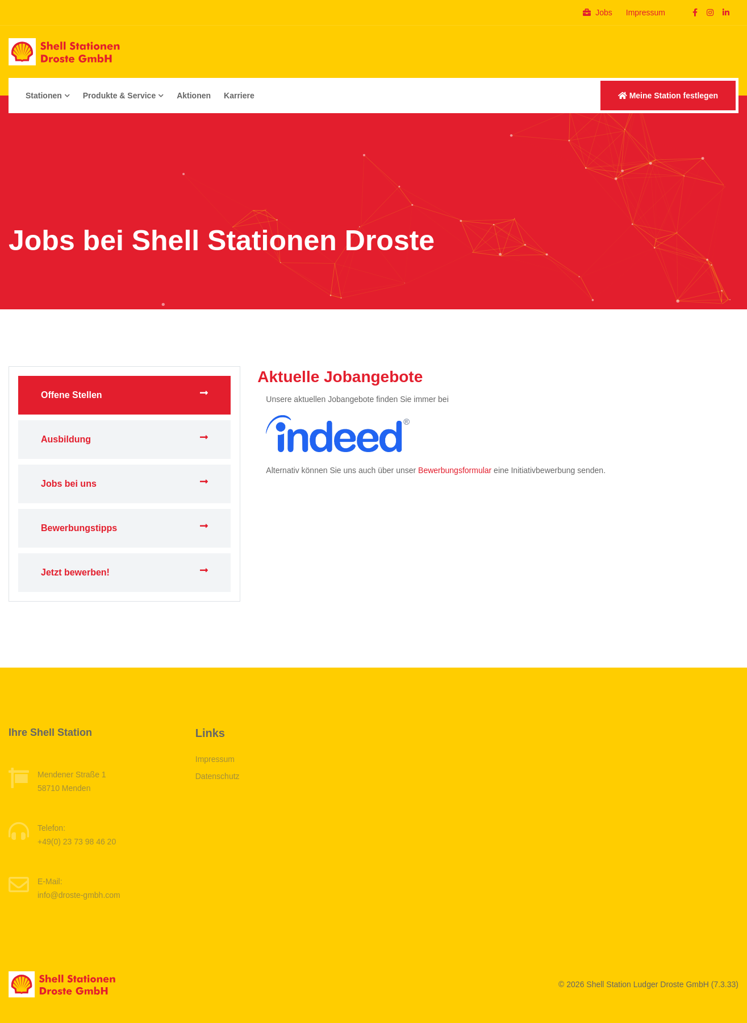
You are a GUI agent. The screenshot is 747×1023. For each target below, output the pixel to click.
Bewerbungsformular (454, 470)
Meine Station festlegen (668, 95)
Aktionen (194, 95)
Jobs (597, 12)
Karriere (239, 95)
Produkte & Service (123, 95)
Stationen (48, 95)
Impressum (645, 12)
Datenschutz (217, 776)
